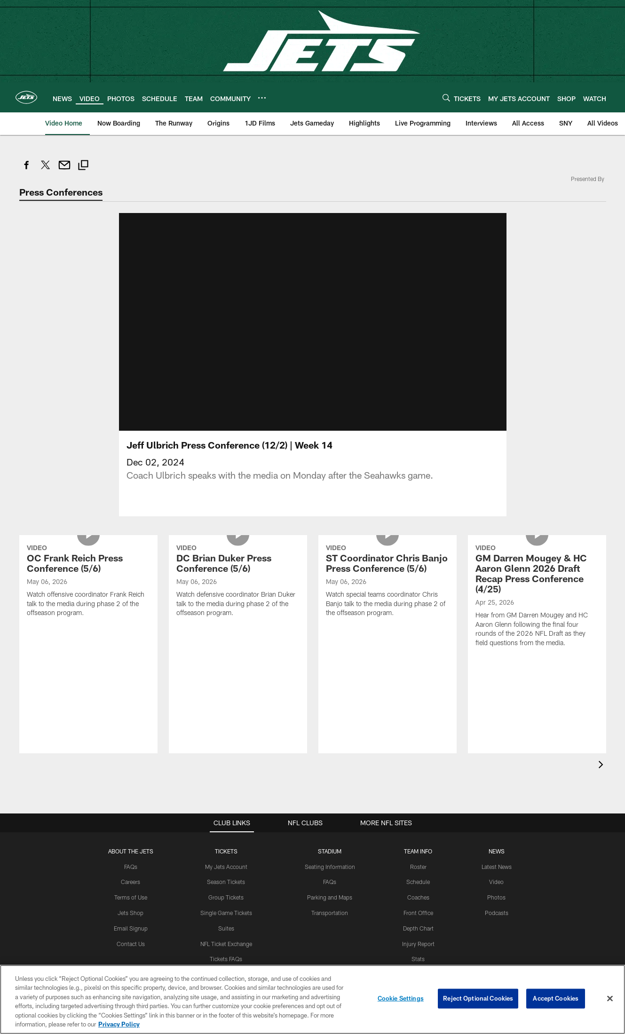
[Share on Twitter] (45, 170)
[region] (312, 999)
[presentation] (602, 766)
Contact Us (131, 943)
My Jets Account (226, 866)
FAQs (130, 866)
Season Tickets (226, 881)
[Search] (446, 97)
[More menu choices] (262, 98)
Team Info (418, 851)
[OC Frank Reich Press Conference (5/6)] (88, 582)
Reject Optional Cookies (478, 998)
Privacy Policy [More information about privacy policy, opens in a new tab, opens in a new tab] (119, 1024)
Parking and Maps (329, 897)
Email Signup (131, 928)
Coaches (418, 897)
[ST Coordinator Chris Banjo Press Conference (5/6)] (387, 582)
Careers (130, 881)
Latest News (497, 866)
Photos (496, 897)
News (497, 851)
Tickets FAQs (226, 958)
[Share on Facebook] (26, 170)
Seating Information (330, 866)
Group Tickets (226, 897)
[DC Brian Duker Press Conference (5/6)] (238, 582)
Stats (418, 958)
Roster (418, 866)
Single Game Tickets (226, 912)
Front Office (418, 912)
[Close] (610, 998)
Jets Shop (130, 912)
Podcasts (496, 912)
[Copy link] (83, 166)
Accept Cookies (555, 998)
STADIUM (329, 851)
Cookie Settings (401, 998)
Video (496, 881)
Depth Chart (418, 928)
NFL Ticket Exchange (226, 943)
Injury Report (418, 943)
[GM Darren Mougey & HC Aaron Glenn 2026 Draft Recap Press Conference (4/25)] (537, 597)
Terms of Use (130, 897)
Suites (226, 928)
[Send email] (64, 170)
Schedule (418, 881)
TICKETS (226, 851)
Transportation (329, 912)
